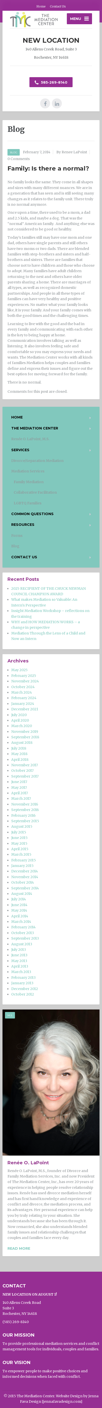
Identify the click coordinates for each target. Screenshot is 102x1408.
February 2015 (23, 860)
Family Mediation (29, 482)
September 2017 (25, 776)
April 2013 (19, 966)
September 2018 (25, 737)
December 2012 (24, 989)
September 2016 (25, 809)
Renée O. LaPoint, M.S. (30, 439)
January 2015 (22, 865)
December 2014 (24, 871)
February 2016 (23, 815)
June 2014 (19, 905)
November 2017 (24, 765)
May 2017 (19, 787)
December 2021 (24, 709)
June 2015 (19, 837)
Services (20, 450)
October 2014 (22, 882)
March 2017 (21, 798)
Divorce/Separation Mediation (37, 460)
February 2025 (23, 675)
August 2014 (21, 893)
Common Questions (32, 514)
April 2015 (19, 849)
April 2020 (20, 720)
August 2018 (21, 742)
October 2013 (22, 933)
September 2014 (25, 888)
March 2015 (21, 854)
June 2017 (19, 782)
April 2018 (19, 759)
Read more (18, 1248)
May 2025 (19, 670)
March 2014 (21, 921)
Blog (13, 152)
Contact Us (58, 6)
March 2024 (21, 692)
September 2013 (25, 938)
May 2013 (19, 961)
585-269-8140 (51, 82)
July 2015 (18, 832)
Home (41, 6)
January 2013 (22, 983)
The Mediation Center (34, 428)
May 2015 (19, 843)
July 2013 (18, 949)
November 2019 (24, 731)
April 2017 (19, 793)
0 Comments (18, 159)
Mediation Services (27, 471)
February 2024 (23, 698)
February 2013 (23, 977)
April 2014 (19, 916)
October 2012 (22, 994)
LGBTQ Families (27, 503)
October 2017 (22, 770)
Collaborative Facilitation (35, 492)
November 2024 (25, 681)
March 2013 (21, 972)
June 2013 (19, 955)
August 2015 (21, 826)
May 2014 (19, 910)
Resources (22, 524)
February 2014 (23, 927)
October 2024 (23, 687)
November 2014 (24, 877)
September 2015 (25, 821)
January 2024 (22, 703)
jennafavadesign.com (62, 1401)
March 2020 (21, 726)
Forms (16, 535)
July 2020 (19, 715)
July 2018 (18, 748)
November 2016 (24, 804)
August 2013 (21, 944)
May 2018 (19, 754)
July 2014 (18, 899)
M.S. (9, 1015)
